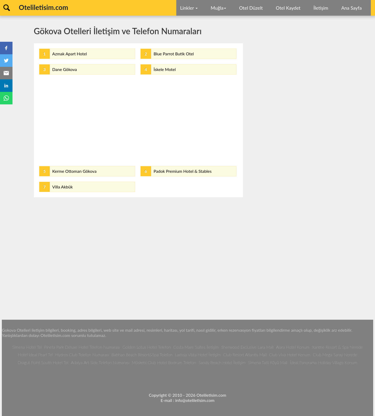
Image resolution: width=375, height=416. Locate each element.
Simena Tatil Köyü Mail (267, 362)
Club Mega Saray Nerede (335, 354)
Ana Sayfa (351, 8)
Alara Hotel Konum (292, 346)
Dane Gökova (64, 69)
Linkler (189, 8)
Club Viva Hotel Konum (289, 354)
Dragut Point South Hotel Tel (43, 362)
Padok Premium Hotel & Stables (183, 171)
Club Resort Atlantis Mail (245, 354)
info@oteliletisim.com (195, 400)
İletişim (321, 8)
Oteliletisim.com (43, 7)
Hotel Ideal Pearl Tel (35, 354)
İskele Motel (165, 69)
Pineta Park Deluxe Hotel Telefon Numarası (82, 346)
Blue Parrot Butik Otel (174, 53)
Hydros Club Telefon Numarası (82, 354)
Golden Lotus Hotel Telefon (146, 346)
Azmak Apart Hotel (69, 53)
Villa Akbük (62, 186)
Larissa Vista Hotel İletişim (198, 354)
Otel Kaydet (288, 8)
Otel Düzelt (251, 8)
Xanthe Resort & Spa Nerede (337, 346)
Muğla (218, 8)
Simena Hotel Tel (27, 346)
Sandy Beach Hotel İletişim (222, 362)
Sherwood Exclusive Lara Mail (247, 346)
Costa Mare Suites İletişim (196, 346)
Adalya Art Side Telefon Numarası (100, 362)
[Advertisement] (138, 119)
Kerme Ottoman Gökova (74, 171)
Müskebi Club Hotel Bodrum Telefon (164, 362)
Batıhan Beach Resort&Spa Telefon (141, 354)
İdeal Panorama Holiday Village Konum (323, 362)
